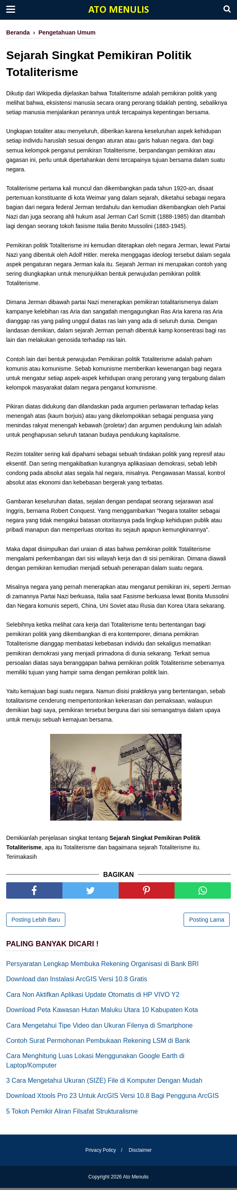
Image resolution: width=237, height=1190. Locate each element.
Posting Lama (206, 921)
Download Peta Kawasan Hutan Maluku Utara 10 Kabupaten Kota (102, 1011)
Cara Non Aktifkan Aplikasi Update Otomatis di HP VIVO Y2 (92, 996)
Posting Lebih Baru (36, 921)
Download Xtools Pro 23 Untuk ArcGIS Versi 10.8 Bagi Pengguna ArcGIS (112, 1097)
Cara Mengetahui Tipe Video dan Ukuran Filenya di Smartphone (99, 1027)
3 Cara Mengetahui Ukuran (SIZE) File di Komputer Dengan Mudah (104, 1082)
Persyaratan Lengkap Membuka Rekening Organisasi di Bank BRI (102, 965)
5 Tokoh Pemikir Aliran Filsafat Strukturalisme (72, 1112)
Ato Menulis (118, 10)
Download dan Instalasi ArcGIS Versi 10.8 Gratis (76, 981)
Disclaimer (141, 1152)
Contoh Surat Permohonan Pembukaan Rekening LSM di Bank (98, 1042)
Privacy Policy (99, 1152)
